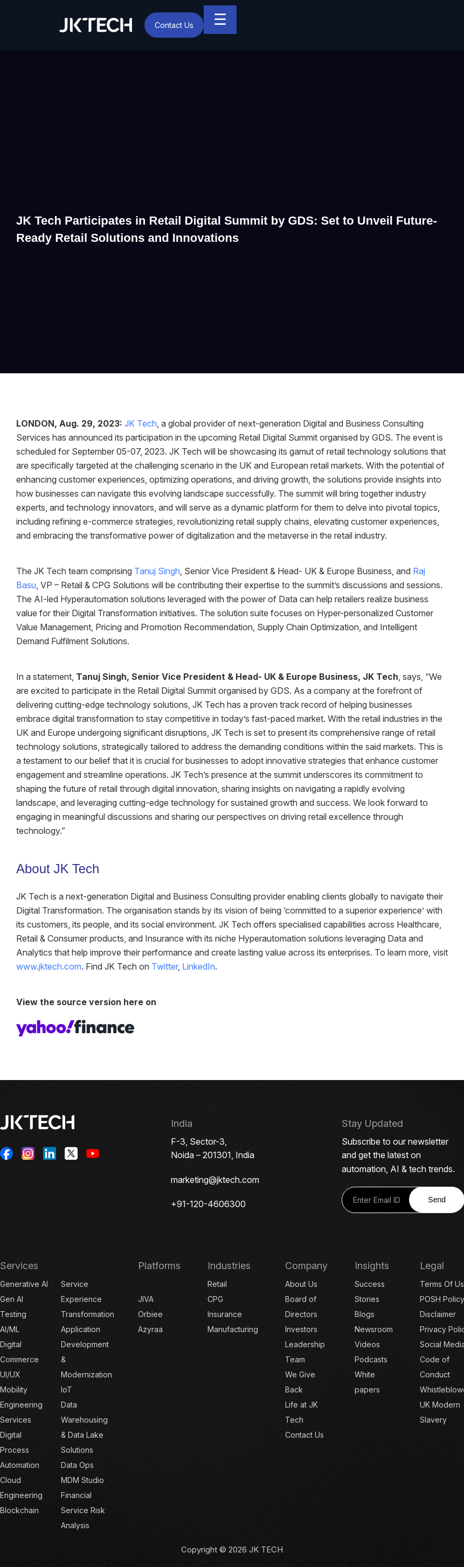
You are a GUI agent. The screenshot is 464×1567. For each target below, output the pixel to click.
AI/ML (9, 1329)
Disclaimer (438, 1314)
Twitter (164, 966)
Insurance (224, 1314)
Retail (217, 1284)
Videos (367, 1344)
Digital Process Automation (19, 1450)
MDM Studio (82, 1480)
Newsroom (374, 1329)
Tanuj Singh (157, 571)
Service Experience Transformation (87, 1299)
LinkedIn (198, 966)
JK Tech (140, 423)
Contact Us (174, 25)
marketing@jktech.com (215, 1179)
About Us (301, 1284)
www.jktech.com (48, 966)
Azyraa (150, 1329)
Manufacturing (232, 1329)
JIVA (146, 1299)
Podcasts (371, 1359)
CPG (215, 1299)
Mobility (13, 1389)
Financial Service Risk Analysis (83, 1510)
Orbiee (150, 1314)
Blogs (365, 1314)
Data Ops (77, 1465)
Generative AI (24, 1284)
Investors (301, 1329)
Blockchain (19, 1510)
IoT (66, 1389)
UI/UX (10, 1374)
